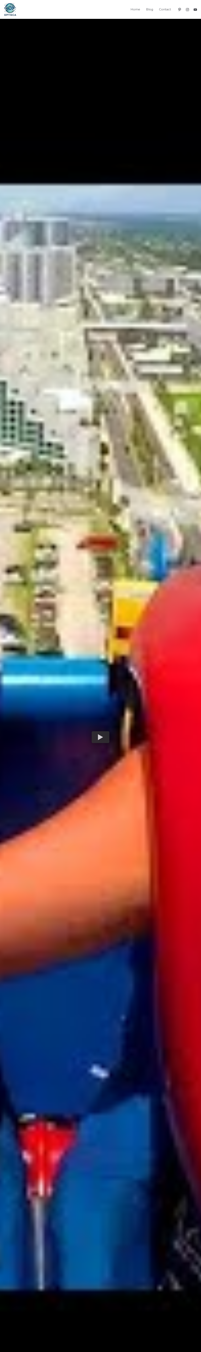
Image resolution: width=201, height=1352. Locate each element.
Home (135, 9)
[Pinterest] (179, 9)
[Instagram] (187, 9)
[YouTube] (195, 9)
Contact (165, 9)
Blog (149, 9)
